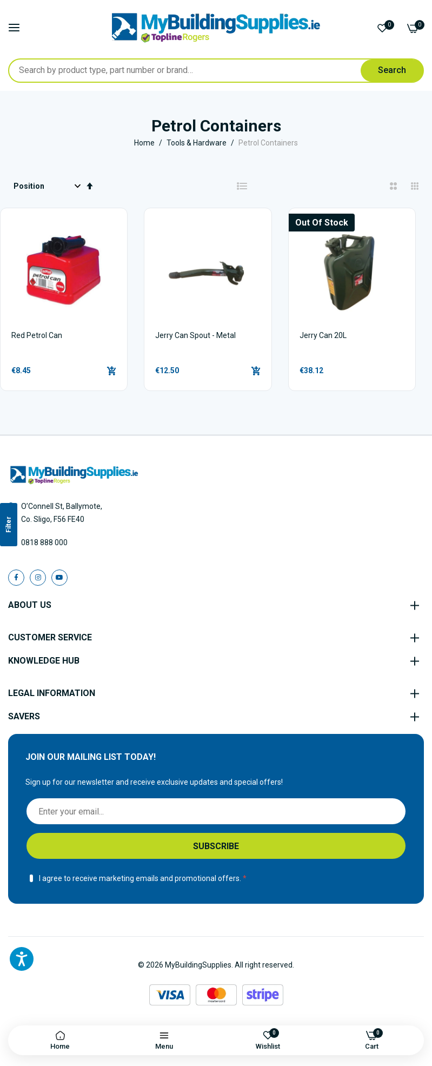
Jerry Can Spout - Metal (195, 335)
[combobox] (216, 70)
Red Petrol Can (36, 335)
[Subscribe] (216, 846)
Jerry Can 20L (323, 335)
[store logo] (216, 28)
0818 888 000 (44, 542)
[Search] (392, 70)
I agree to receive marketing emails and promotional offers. (140, 878)
